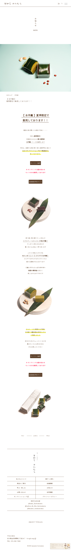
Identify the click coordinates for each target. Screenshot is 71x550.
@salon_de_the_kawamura (35, 506)
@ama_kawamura (35, 503)
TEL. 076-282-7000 (14, 541)
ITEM (16, 95)
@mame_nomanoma (35, 508)
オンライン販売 (35, 163)
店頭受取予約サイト (35, 182)
